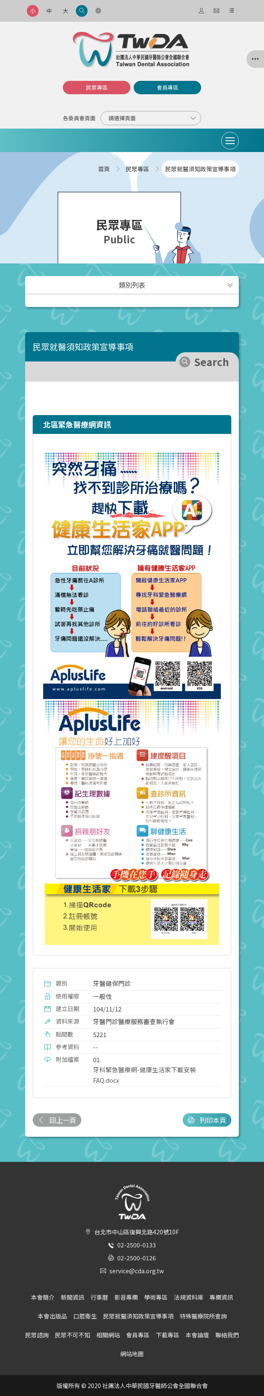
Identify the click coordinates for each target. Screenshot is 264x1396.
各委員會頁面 (79, 118)
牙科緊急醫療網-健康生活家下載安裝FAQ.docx (144, 1074)
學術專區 (156, 1297)
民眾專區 (97, 87)
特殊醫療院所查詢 (203, 1316)
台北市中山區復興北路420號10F (136, 1232)
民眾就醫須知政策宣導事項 (138, 1316)
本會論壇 (197, 1335)
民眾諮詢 (37, 1335)
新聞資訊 (72, 1297)
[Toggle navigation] (230, 141)
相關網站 (108, 1335)
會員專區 (168, 87)
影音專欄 (126, 1297)
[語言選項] (98, 10)
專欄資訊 (221, 1297)
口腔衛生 (85, 1316)
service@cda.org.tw (136, 1271)
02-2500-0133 (136, 1245)
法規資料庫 (188, 1297)
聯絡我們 (227, 1335)
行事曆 (99, 1297)
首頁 (104, 169)
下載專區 (167, 1335)
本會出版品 (52, 1316)
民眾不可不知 (72, 1335)
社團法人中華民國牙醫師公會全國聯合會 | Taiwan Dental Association (132, 49)
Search (211, 361)
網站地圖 (132, 1354)
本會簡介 (42, 1297)
